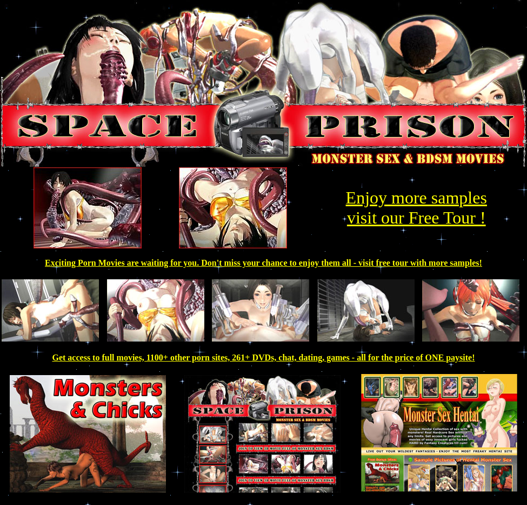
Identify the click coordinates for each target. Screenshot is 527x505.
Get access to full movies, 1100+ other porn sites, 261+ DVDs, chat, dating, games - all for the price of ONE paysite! (263, 357)
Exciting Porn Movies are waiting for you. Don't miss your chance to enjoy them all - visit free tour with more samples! (263, 262)
